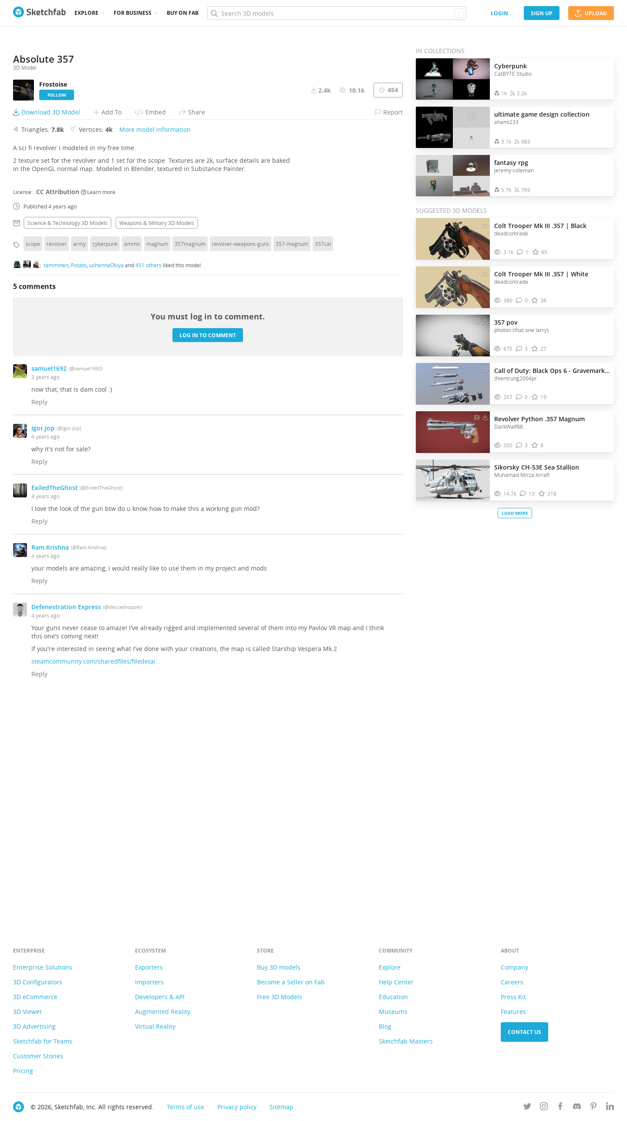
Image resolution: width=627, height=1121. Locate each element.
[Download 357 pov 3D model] (485, 320)
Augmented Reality (162, 1011)
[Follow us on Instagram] (544, 1108)
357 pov (505, 322)
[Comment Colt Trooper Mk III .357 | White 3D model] (522, 300)
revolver (57, 461)
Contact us (524, 1032)
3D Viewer (27, 1011)
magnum (157, 461)
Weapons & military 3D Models (156, 440)
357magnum (190, 461)
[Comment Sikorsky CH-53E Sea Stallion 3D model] (527, 493)
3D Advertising (34, 1026)
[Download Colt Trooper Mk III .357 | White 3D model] (485, 272)
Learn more (98, 409)
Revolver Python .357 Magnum (539, 419)
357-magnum (292, 461)
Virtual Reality (155, 1026)
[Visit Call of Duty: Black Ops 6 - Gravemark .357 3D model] (453, 384)
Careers (512, 982)
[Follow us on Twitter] (527, 1108)
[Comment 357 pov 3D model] (522, 348)
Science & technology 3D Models (67, 440)
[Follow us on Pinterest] (593, 1108)
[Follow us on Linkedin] (610, 1108)
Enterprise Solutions (42, 967)
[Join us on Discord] (577, 1108)
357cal (323, 461)
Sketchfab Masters (406, 1041)
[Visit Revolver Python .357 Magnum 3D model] (453, 432)
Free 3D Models (279, 997)
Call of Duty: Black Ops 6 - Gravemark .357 (552, 370)
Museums (393, 1011)
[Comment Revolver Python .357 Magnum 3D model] (522, 445)
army (79, 461)
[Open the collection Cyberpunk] (453, 79)
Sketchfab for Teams (42, 1041)
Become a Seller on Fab (291, 982)
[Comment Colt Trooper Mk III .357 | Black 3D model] (523, 252)
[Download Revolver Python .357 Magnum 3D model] (485, 416)
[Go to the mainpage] (39, 13)
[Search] (336, 13)
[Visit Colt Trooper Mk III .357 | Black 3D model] (453, 239)
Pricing (23, 1071)
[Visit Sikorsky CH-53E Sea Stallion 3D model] (453, 480)
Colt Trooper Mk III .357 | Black (540, 226)
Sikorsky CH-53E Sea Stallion (536, 467)
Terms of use (185, 1107)
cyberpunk (105, 461)
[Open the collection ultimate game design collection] (453, 127)
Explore (86, 13)
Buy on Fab (183, 13)
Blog (385, 1026)
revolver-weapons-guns (240, 461)
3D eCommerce (35, 997)
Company (514, 967)
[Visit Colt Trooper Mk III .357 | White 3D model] (453, 287)
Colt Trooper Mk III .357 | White (541, 274)
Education (393, 997)
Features (513, 1011)
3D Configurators (37, 982)
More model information (155, 347)
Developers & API (160, 997)
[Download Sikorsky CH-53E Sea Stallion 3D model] (485, 465)
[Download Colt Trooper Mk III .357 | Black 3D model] (485, 223)
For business (133, 13)
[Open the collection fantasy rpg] (453, 175)
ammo (132, 461)
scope (33, 461)
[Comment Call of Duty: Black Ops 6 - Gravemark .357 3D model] (522, 397)
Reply (39, 620)
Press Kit (513, 997)
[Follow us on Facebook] (560, 1108)
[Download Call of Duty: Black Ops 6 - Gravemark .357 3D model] (485, 368)
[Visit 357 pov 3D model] (453, 335)
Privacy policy (236, 1107)
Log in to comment (207, 553)
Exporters (149, 967)
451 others (148, 482)
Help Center (396, 982)
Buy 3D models (278, 967)
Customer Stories (38, 1056)
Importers (149, 982)
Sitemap (281, 1107)
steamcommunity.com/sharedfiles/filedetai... (96, 879)
